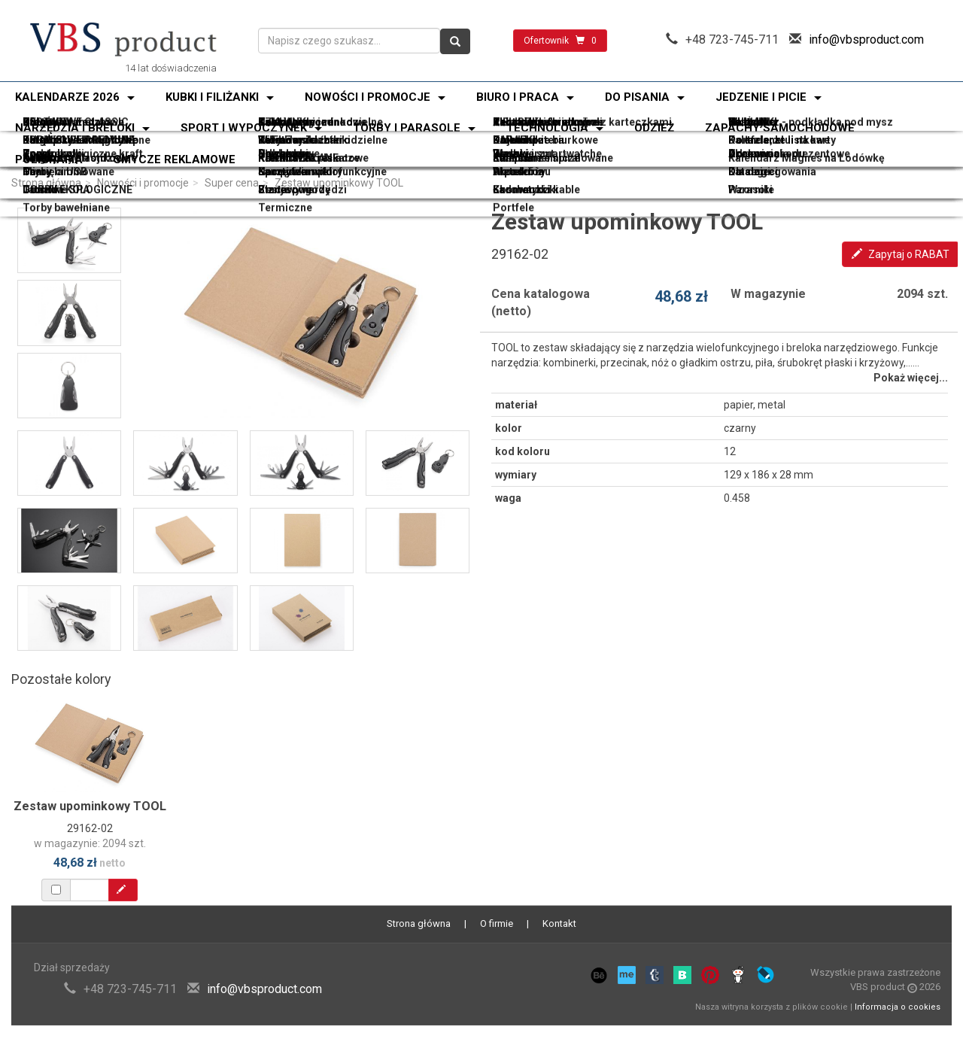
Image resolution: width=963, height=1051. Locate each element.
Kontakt (559, 923)
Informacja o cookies (897, 1007)
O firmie (496, 923)
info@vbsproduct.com (866, 39)
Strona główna (46, 183)
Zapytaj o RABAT (900, 254)
